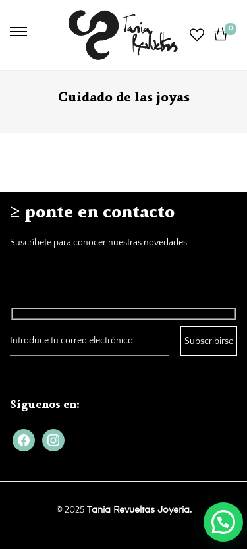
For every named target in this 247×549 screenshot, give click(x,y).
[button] (223, 522)
